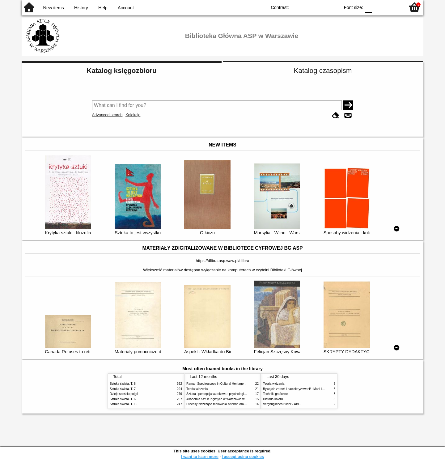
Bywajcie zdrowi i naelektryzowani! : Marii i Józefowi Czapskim (306, 389)
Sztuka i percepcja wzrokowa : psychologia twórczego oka (226, 394)
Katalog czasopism (323, 70)
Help (103, 7)
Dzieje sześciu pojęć (124, 394)
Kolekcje (132, 114)
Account (126, 7)
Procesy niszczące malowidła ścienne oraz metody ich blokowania (232, 404)
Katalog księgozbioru (121, 70)
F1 (379, 7)
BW (308, 7)
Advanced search (107, 114)
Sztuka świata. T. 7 (123, 389)
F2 (393, 7)
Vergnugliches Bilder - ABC (281, 404)
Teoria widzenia (197, 389)
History (81, 7)
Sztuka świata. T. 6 (123, 399)
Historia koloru (273, 399)
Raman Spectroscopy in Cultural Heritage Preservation (224, 383)
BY (333, 7)
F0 (368, 7)
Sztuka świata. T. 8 (123, 383)
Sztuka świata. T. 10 (123, 404)
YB (321, 7)
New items (53, 7)
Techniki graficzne (275, 394)
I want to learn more (199, 456)
